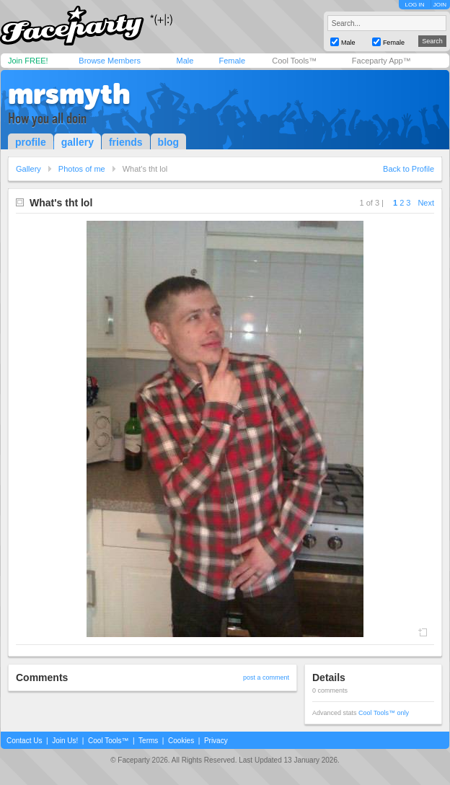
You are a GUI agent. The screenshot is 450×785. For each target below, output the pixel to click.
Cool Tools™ (294, 60)
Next (426, 202)
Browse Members (110, 60)
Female (232, 60)
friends (126, 142)
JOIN (439, 4)
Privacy (216, 741)
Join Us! (65, 741)
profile (30, 142)
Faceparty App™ (381, 60)
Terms (148, 741)
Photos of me (81, 169)
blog (169, 142)
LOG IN (414, 4)
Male (184, 60)
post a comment (266, 677)
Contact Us (24, 741)
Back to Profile (408, 169)
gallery (77, 142)
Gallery (28, 169)
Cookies (181, 741)
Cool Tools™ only (383, 712)
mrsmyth (69, 93)
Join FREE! (28, 60)
